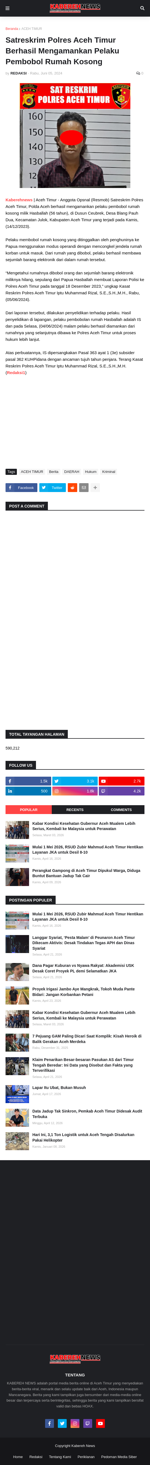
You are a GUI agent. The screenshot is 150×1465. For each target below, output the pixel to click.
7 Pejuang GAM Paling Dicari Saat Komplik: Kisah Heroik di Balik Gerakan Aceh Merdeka (86, 1039)
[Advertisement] (75, 421)
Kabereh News (83, 1446)
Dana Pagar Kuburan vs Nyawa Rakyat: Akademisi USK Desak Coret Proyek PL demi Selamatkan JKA (83, 968)
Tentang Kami (60, 1457)
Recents (75, 810)
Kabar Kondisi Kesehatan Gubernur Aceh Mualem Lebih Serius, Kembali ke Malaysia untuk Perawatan (83, 826)
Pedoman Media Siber (119, 1457)
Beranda (12, 29)
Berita (53, 472)
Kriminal (108, 472)
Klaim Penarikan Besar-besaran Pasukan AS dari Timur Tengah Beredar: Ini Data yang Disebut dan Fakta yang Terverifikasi (83, 1065)
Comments (121, 810)
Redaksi (35, 1457)
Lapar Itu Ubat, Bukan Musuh (59, 1087)
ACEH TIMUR (31, 29)
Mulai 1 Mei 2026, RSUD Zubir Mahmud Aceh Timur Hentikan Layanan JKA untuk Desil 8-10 (87, 850)
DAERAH (71, 472)
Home (18, 1457)
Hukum (90, 472)
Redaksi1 (16, 372)
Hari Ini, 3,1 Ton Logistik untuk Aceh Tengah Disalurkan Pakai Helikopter (83, 1137)
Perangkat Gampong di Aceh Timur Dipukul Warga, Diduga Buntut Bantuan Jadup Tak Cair (86, 873)
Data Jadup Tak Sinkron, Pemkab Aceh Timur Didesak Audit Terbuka (87, 1114)
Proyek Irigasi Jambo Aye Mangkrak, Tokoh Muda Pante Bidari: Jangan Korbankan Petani (83, 992)
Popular (29, 810)
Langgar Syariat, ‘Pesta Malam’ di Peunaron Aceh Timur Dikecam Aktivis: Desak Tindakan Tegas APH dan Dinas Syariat (83, 943)
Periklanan (85, 1457)
